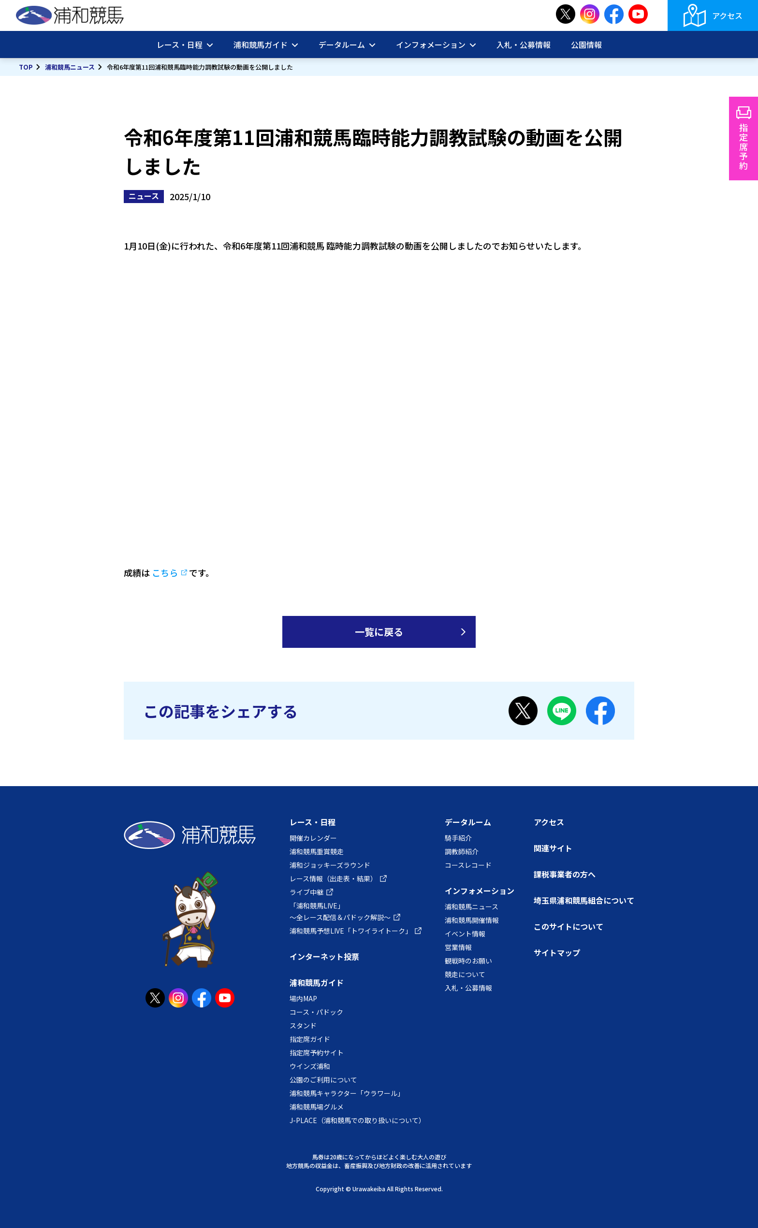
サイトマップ (557, 952)
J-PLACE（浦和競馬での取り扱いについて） (357, 1120)
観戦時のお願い (468, 960)
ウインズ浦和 (310, 1066)
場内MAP (303, 998)
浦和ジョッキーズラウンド (330, 865)
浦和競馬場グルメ (317, 1106)
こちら (165, 572)
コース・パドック (316, 1012)
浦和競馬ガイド (260, 44)
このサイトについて (568, 926)
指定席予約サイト (317, 1052)
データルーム (342, 44)
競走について (465, 974)
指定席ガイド (310, 1039)
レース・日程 (180, 44)
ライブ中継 (306, 892)
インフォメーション (431, 44)
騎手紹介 (458, 838)
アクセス (727, 15)
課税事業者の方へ (565, 874)
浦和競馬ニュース (70, 67)
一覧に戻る (379, 632)
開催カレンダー (313, 838)
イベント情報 (465, 933)
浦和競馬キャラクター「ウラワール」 (347, 1093)
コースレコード (468, 865)
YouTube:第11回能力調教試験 (379, 406)
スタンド (303, 1025)
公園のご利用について (323, 1079)
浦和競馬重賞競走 (317, 851)
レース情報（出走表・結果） (333, 878)
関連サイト (553, 848)
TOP (26, 67)
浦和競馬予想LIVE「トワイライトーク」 (351, 931)
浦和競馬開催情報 (472, 920)
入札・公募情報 (523, 44)
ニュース (144, 196)
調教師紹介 (462, 851)
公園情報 (586, 44)
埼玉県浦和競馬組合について (584, 900)
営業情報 (458, 947)
